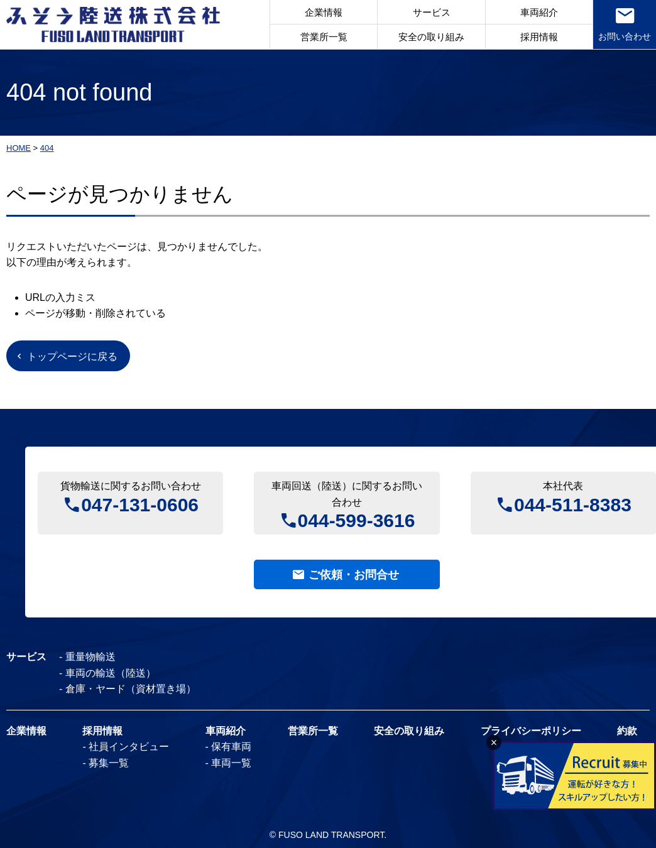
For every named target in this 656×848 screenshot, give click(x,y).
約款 (627, 731)
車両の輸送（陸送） (110, 673)
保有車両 (231, 746)
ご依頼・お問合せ (354, 574)
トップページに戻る (72, 356)
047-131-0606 (140, 503)
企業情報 (323, 12)
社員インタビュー (129, 746)
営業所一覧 (323, 36)
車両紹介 (539, 12)
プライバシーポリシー (531, 731)
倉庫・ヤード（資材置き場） (130, 688)
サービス (432, 12)
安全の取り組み (431, 36)
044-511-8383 (572, 503)
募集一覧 (109, 763)
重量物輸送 (90, 656)
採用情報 (539, 36)
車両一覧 (231, 763)
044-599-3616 (356, 519)
